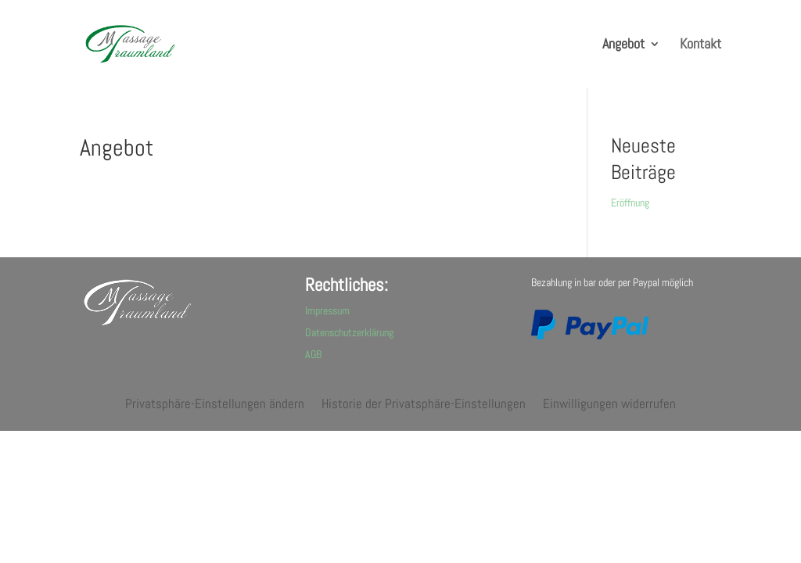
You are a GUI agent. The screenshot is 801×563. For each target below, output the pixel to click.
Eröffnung (630, 202)
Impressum (327, 310)
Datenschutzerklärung (349, 332)
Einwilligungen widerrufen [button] (609, 405)
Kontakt (700, 45)
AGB (313, 354)
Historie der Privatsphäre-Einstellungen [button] (423, 405)
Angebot (623, 45)
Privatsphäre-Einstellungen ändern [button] (214, 405)
